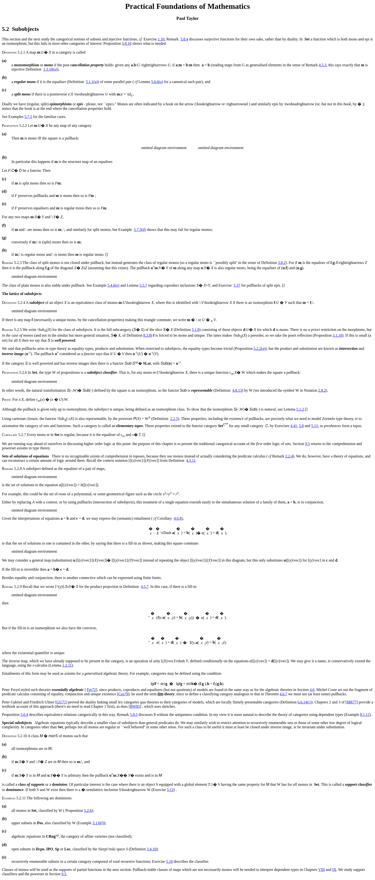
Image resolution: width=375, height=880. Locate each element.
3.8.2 (282, 263)
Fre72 (91, 690)
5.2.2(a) (259, 348)
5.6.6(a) (157, 82)
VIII (321, 870)
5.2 (5, 29)
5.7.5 (28, 117)
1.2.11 (67, 665)
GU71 (61, 702)
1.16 (161, 39)
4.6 (312, 690)
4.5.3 (322, 65)
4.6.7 (283, 694)
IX (334, 870)
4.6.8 (178, 518)
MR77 (352, 702)
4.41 (293, 426)
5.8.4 (184, 39)
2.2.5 (174, 419)
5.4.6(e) (113, 285)
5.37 (237, 285)
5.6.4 (24, 715)
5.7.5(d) (140, 230)
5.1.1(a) (92, 82)
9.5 (307, 444)
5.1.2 (300, 409)
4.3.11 (190, 460)
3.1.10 (337, 335)
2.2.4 (289, 456)
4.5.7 (145, 587)
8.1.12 (364, 715)
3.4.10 (151, 849)
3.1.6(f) (98, 823)
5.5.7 (143, 285)
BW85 (135, 706)
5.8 (301, 426)
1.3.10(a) (50, 69)
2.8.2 (322, 390)
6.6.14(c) (304, 702)
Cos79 (123, 694)
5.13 (314, 426)
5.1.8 (195, 330)
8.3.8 (147, 335)
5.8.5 (134, 715)
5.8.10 (127, 43)
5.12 (170, 790)
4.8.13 (237, 390)
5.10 (169, 861)
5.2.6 (88, 810)
